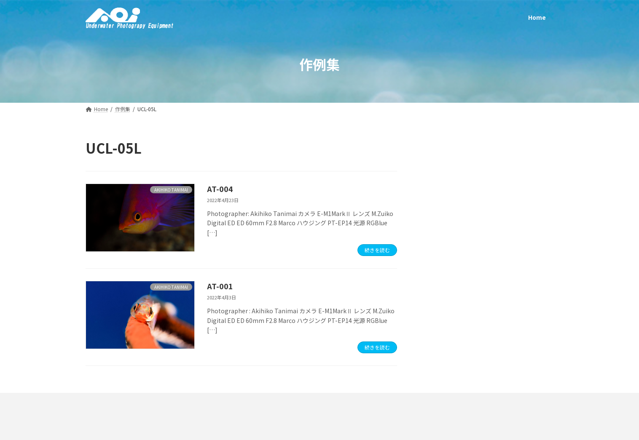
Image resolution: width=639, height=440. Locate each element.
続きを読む (377, 249)
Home (104, 401)
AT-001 (220, 285)
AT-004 (220, 188)
